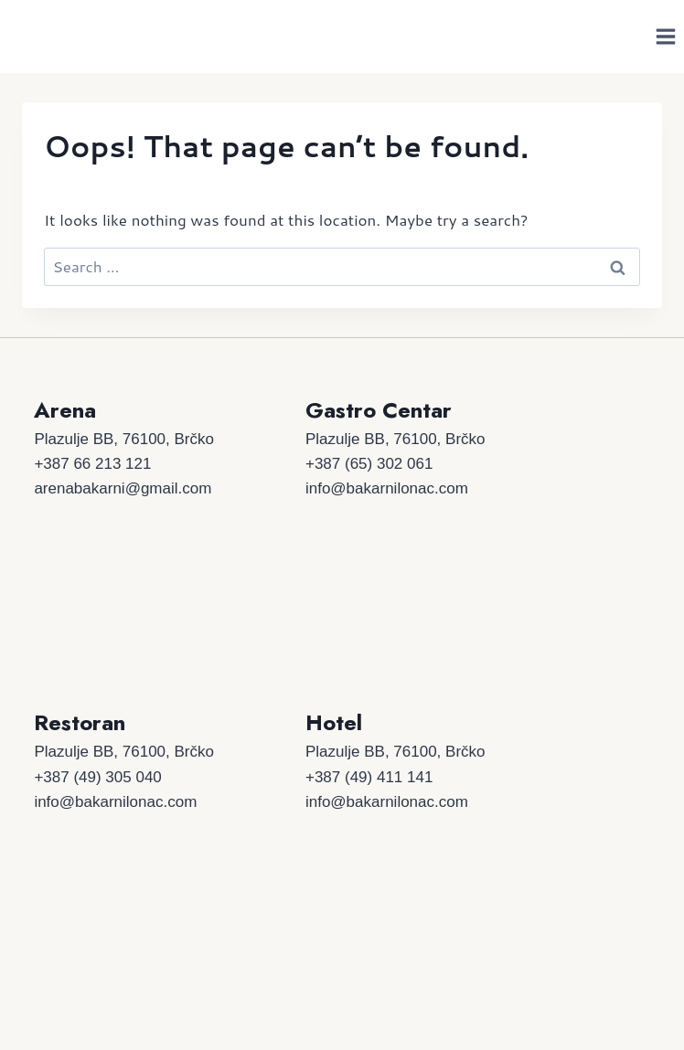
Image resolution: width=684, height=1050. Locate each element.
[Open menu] (665, 36)
